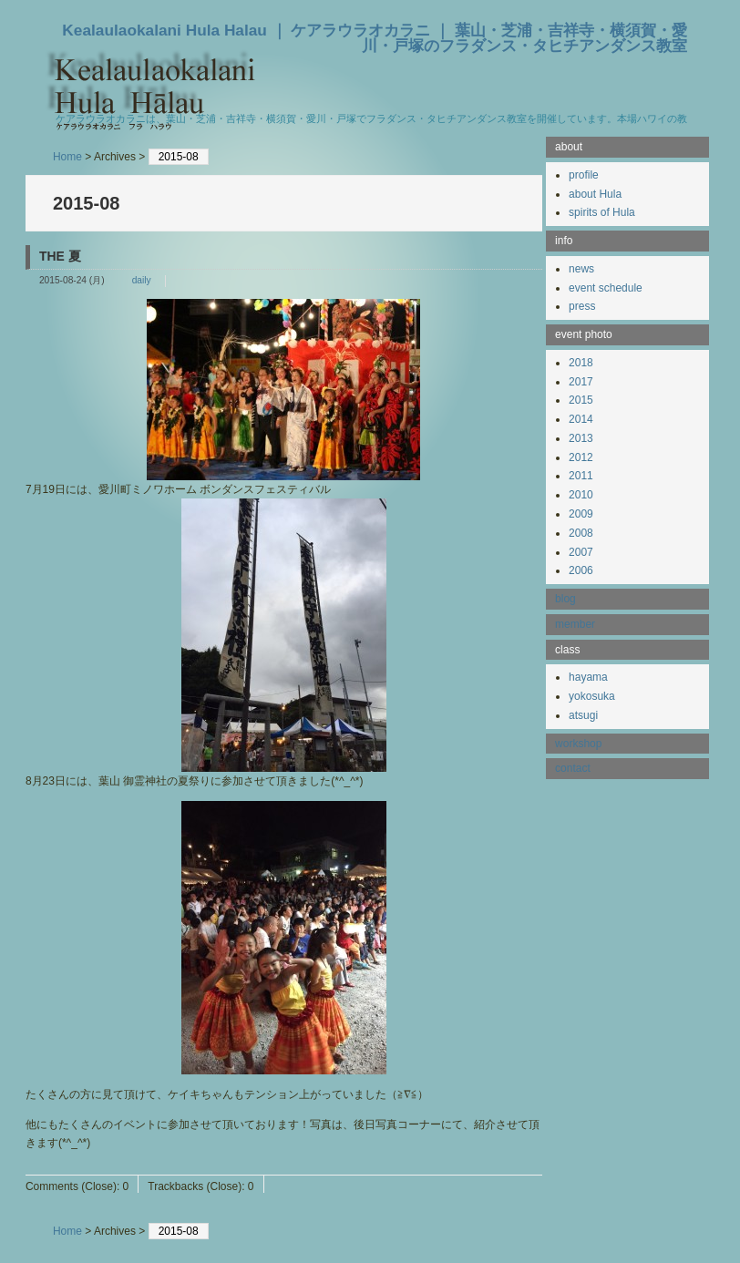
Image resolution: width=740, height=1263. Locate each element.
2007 (581, 552)
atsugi (583, 715)
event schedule (605, 288)
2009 (581, 514)
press (582, 306)
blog (565, 598)
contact (573, 768)
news (581, 268)
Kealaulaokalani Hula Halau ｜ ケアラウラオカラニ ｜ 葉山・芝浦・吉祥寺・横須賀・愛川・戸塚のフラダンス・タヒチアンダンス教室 (374, 38)
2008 (581, 533)
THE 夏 (60, 256)
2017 (581, 381)
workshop (578, 743)
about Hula (595, 194)
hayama (588, 677)
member (575, 624)
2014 (581, 419)
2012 (581, 457)
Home (67, 156)
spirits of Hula (602, 212)
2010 (581, 494)
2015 (581, 400)
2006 (581, 570)
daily (141, 280)
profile (584, 175)
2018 (581, 362)
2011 (581, 475)
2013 (581, 438)
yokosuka (592, 696)
